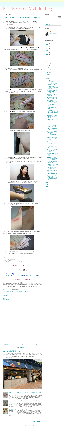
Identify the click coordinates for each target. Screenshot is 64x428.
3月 (48, 76)
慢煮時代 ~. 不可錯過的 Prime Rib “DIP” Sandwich (52, 150)
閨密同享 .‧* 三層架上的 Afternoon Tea (52, 129)
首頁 (22, 344)
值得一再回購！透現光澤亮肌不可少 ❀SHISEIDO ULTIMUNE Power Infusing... (52, 133)
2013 (47, 190)
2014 (47, 188)
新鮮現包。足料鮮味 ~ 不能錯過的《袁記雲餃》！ (19, 409)
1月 (48, 80)
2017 (47, 182)
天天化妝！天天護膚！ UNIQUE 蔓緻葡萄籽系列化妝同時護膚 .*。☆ (52, 158)
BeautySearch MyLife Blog (27, 8)
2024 (47, 46)
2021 (47, 52)
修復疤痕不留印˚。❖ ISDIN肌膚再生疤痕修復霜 (52, 107)
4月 (48, 74)
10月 (48, 63)
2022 (47, 50)
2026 (47, 43)
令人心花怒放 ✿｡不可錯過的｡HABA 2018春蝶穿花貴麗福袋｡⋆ (52, 121)
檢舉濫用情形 (36, 421)
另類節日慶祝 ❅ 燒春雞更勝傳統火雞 (52, 162)
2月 (48, 78)
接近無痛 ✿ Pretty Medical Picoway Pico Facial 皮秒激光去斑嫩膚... (52, 112)
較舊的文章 (38, 344)
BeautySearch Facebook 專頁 (51, 24)
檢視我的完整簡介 (54, 33)
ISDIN (26, 291)
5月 (48, 72)
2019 (47, 56)
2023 (47, 48)
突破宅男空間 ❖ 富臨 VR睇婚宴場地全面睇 (52, 168)
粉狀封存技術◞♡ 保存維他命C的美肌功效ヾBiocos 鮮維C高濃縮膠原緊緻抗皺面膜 (52, 102)
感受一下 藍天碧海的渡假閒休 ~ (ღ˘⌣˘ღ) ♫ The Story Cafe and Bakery (52, 172)
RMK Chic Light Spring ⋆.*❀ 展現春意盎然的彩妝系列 (52, 146)
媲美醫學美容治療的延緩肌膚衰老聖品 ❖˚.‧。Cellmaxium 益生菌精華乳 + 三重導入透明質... (52, 177)
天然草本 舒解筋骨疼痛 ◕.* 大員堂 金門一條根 (52, 98)
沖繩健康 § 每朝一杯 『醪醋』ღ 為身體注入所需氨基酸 (52, 87)
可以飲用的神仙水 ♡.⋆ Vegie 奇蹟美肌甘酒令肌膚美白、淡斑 (52, 83)
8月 (48, 67)
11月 (48, 61)
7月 (48, 69)
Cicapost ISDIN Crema (20, 291)
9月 (48, 65)
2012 (47, 191)
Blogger (37, 425)
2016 (47, 184)
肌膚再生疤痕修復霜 (10, 291)
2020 (47, 54)
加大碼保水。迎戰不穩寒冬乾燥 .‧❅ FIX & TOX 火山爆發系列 (52, 91)
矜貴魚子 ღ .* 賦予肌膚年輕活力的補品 (52, 165)
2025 (47, 44)
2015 (47, 186)
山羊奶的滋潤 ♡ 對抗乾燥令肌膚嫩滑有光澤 (52, 142)
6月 (48, 70)
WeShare (8, 275)
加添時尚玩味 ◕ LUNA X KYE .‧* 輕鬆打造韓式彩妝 (52, 154)
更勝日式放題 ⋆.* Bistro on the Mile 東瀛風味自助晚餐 (52, 116)
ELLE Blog (31, 273)
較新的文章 (6, 344)
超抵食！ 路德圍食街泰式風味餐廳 (11, 351)
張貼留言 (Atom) (23, 347)
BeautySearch (54, 31)
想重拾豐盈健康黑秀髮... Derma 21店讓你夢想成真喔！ (52, 139)
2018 (47, 58)
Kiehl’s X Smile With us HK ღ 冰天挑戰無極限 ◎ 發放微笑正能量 (52, 125)
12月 (48, 59)
